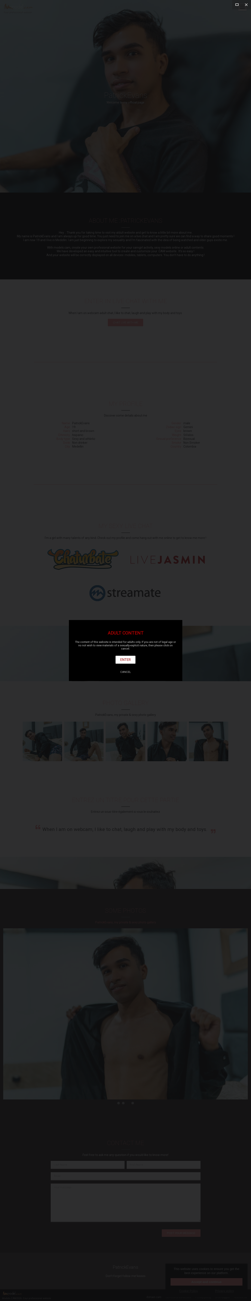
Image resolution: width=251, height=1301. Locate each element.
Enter (125, 659)
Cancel (125, 671)
